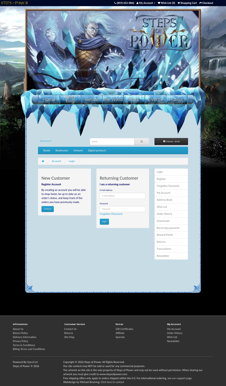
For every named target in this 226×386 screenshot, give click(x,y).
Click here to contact (112, 382)
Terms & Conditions (24, 345)
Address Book (164, 199)
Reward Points (165, 234)
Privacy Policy (20, 341)
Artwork (78, 150)
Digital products (97, 150)
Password (104, 203)
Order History (164, 213)
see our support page (179, 378)
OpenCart (32, 362)
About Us (18, 329)
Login (72, 161)
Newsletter (163, 256)
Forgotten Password (111, 213)
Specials (120, 337)
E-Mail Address (106, 190)
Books (46, 150)
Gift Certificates (124, 329)
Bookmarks (62, 150)
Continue (47, 209)
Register (161, 179)
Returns (161, 241)
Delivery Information (24, 337)
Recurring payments (168, 228)
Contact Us (70, 329)
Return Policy (20, 333)
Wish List (162, 206)
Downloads (163, 221)
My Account (163, 192)
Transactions (164, 248)
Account (56, 161)
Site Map (69, 337)
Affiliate (120, 333)
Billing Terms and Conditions (29, 349)
